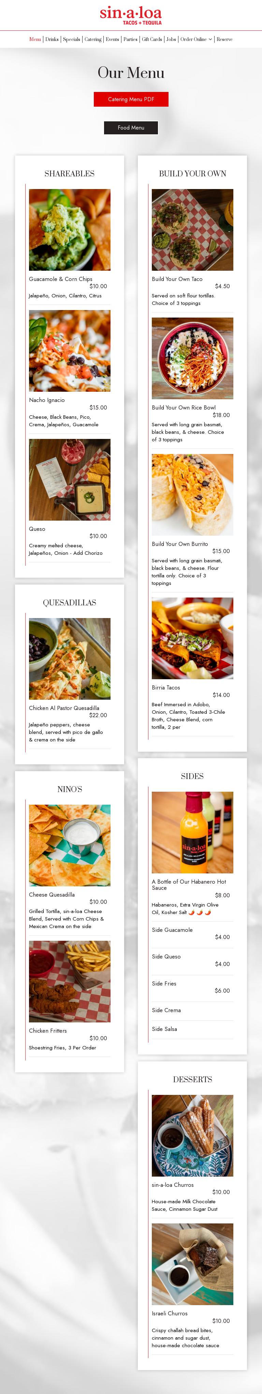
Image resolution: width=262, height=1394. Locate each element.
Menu (35, 39)
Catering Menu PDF (131, 99)
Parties (130, 39)
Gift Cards (152, 39)
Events (112, 39)
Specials (71, 39)
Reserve (225, 39)
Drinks (52, 39)
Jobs (171, 39)
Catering (93, 39)
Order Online (196, 39)
